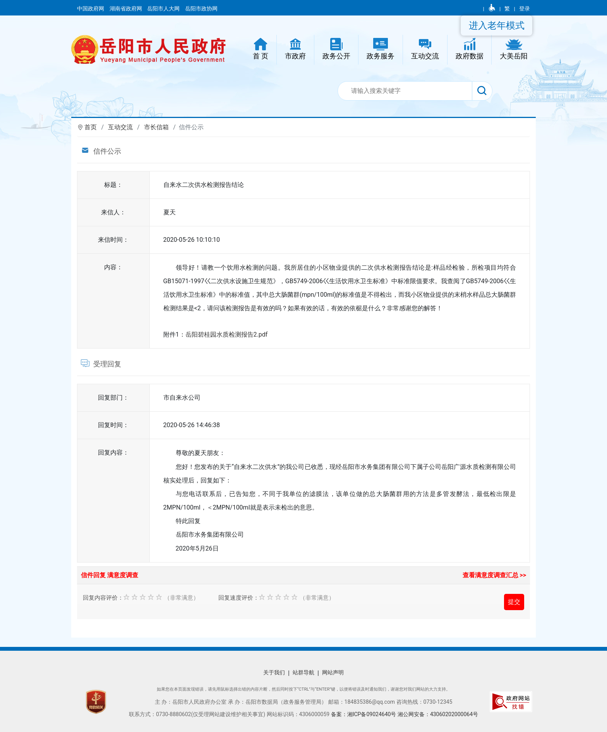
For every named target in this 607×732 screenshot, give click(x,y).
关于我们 (274, 672)
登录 (524, 8)
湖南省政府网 (126, 8)
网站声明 (333, 672)
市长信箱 (156, 127)
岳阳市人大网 (164, 8)
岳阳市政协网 (201, 8)
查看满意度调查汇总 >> (494, 575)
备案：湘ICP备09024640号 (364, 714)
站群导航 (303, 672)
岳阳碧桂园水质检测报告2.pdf (226, 334)
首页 (90, 127)
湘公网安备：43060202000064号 (438, 714)
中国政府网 (91, 8)
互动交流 (120, 127)
